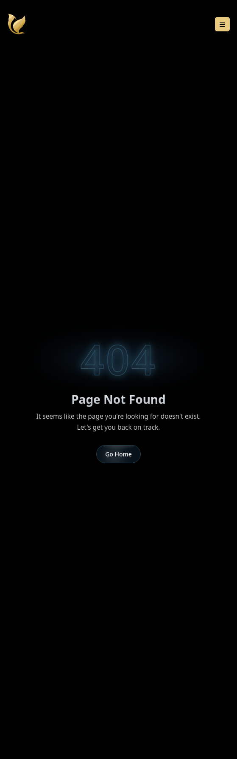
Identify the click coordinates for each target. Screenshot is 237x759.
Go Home (118, 454)
